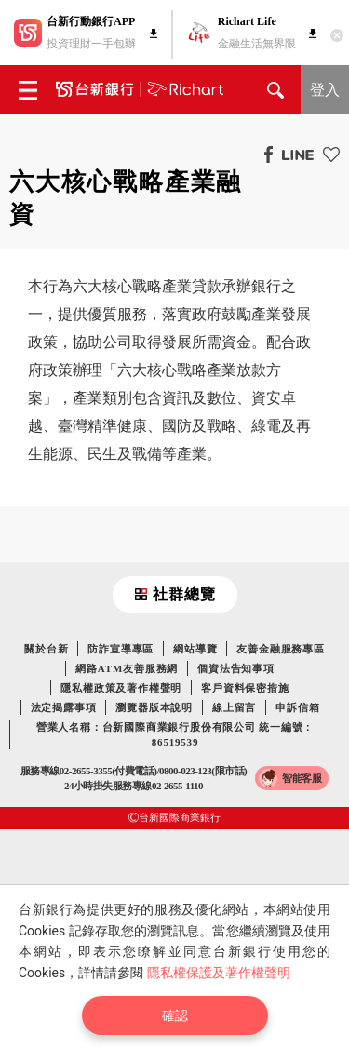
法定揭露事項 (64, 707)
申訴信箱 (297, 707)
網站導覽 (195, 648)
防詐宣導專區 (120, 648)
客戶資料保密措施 (245, 687)
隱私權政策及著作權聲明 (120, 687)
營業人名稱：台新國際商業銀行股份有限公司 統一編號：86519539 (175, 734)
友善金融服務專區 (280, 648)
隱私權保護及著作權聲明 (218, 972)
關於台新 (46, 648)
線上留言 (234, 707)
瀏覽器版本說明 (154, 707)
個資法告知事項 (236, 668)
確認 (175, 1015)
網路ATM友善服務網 (126, 668)
